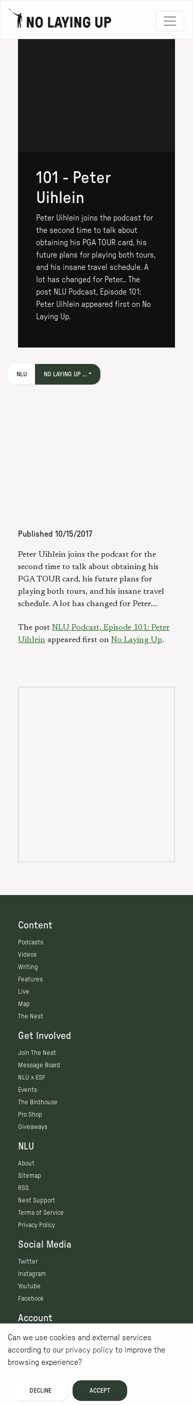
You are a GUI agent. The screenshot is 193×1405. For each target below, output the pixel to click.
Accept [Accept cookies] (100, 1391)
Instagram (32, 1274)
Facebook (31, 1298)
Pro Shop (30, 1114)
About (26, 1163)
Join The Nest (37, 1053)
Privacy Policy (36, 1225)
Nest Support (36, 1200)
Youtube (29, 1286)
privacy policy (89, 1350)
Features (30, 979)
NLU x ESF (31, 1077)
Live (23, 992)
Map (24, 1004)
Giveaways (32, 1127)
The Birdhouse (38, 1102)
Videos (27, 955)
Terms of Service (41, 1213)
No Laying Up (136, 640)
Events (27, 1090)
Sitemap (29, 1176)
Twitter (28, 1261)
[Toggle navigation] (169, 21)
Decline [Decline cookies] (40, 1391)
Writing (28, 967)
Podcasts (30, 942)
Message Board (39, 1065)
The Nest (30, 1016)
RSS (23, 1188)
